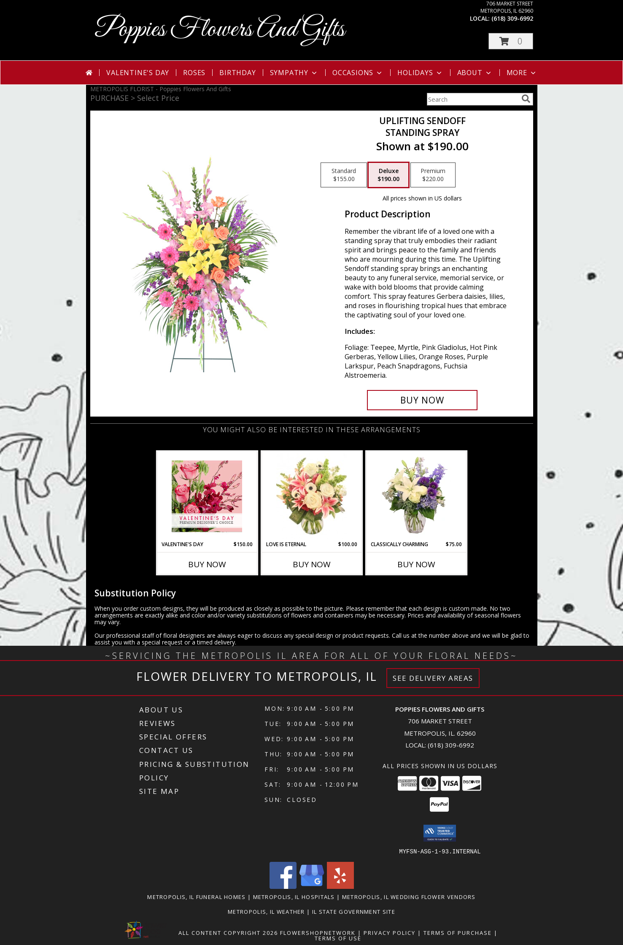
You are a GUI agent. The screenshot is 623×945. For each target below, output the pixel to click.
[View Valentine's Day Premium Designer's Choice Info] (207, 496)
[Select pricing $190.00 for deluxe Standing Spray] (388, 175)
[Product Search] (472, 99)
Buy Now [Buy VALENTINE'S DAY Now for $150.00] (207, 564)
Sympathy (294, 72)
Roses (194, 72)
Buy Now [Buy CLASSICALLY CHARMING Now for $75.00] (416, 564)
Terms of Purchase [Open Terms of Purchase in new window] (457, 932)
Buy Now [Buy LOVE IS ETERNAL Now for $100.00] (312, 564)
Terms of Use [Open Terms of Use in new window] (338, 938)
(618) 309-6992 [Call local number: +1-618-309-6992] (512, 18)
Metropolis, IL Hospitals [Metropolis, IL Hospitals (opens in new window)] (294, 896)
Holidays (420, 72)
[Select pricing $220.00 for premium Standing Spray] (433, 175)
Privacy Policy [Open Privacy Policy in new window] (389, 932)
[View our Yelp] (340, 886)
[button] (510, 41)
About (475, 72)
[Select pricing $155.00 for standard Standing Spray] (344, 175)
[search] (526, 98)
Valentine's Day (137, 72)
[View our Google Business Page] (311, 886)
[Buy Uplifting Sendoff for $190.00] (422, 400)
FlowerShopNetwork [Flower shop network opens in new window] (318, 932)
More (522, 72)
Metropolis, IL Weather (266, 911)
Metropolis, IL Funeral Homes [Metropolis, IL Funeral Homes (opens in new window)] (196, 896)
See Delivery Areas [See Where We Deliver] (433, 678)
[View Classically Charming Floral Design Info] (416, 496)
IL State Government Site (353, 911)
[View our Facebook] (283, 886)
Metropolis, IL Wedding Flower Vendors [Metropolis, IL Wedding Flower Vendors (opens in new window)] (409, 896)
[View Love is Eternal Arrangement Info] (311, 496)
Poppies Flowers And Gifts (219, 30)
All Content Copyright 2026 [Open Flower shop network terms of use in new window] (228, 932)
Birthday (237, 72)
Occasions (357, 72)
